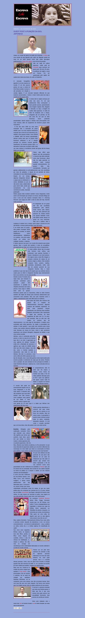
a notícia (45, 55)
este (21, 603)
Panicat (42, 466)
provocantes (25, 492)
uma (23, 571)
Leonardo (35, 67)
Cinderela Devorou (44, 498)
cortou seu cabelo (27, 61)
